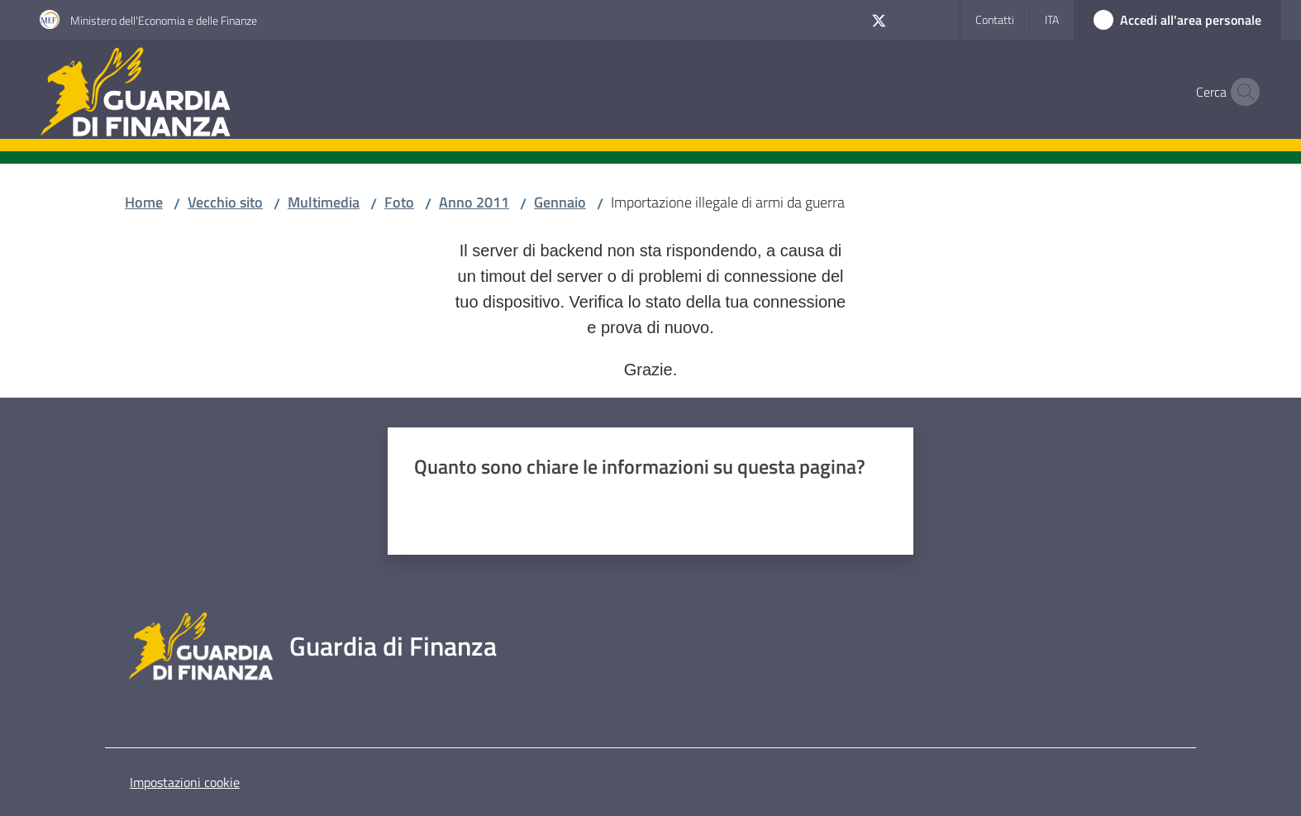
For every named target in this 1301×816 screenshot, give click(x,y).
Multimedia (324, 202)
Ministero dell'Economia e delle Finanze (163, 20)
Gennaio (560, 202)
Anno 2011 (474, 202)
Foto (399, 202)
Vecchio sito (225, 202)
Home (144, 202)
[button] (1241, 92)
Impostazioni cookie (185, 782)
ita (1052, 19)
